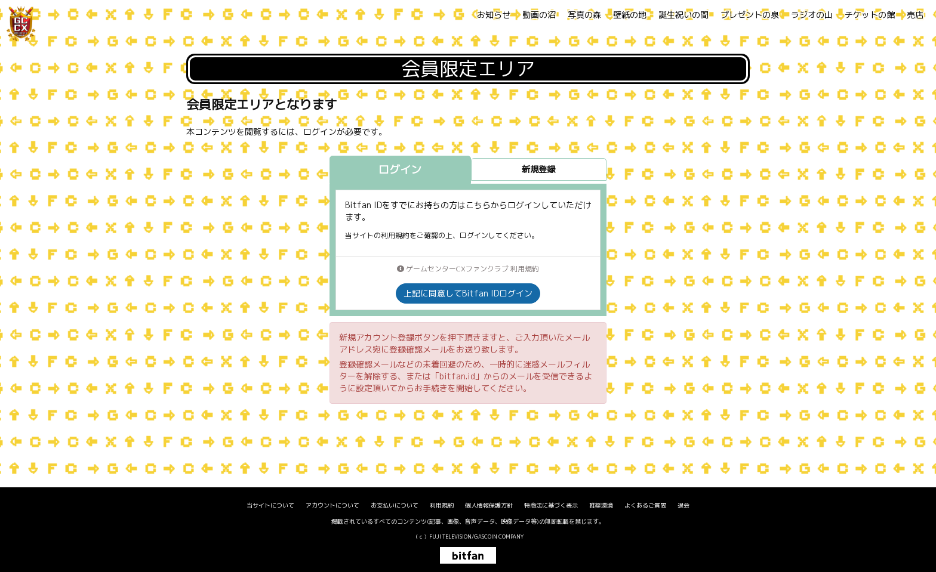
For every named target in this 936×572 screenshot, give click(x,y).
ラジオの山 (812, 14)
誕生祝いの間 (683, 14)
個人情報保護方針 (489, 505)
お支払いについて (394, 505)
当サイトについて (270, 505)
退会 (683, 505)
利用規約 (442, 505)
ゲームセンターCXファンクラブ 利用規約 (468, 269)
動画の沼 (539, 14)
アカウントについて (332, 505)
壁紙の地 (629, 14)
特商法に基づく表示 (551, 505)
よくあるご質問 (645, 505)
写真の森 (584, 14)
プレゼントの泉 (750, 14)
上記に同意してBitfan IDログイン (468, 293)
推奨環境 (601, 505)
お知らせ (493, 14)
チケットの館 (870, 14)
